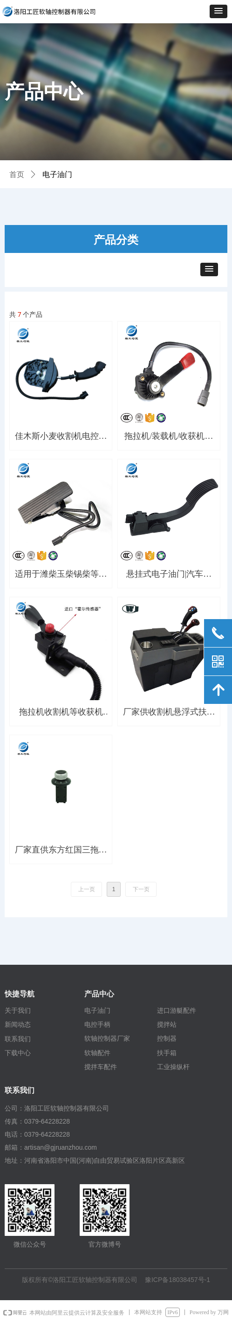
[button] (218, 11)
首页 (16, 174)
